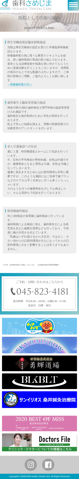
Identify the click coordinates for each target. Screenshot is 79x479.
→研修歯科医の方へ (19, 84)
